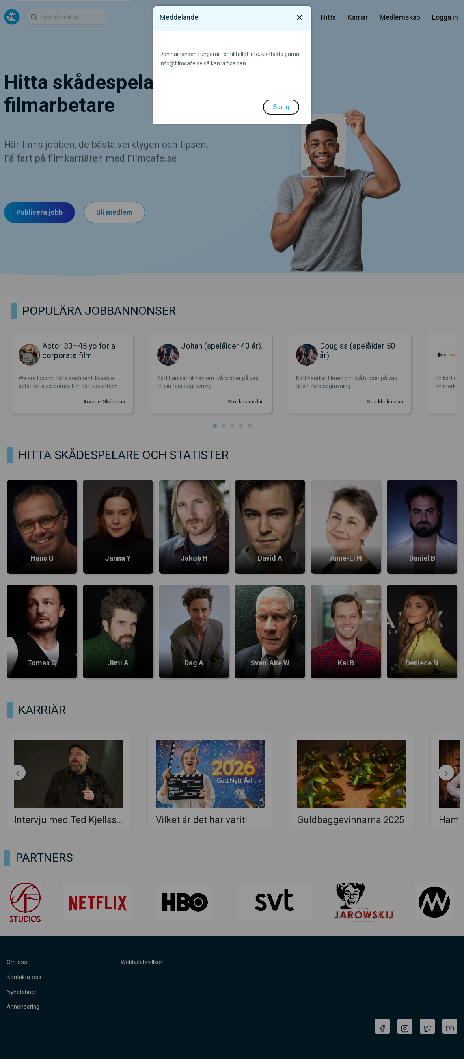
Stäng (281, 107)
